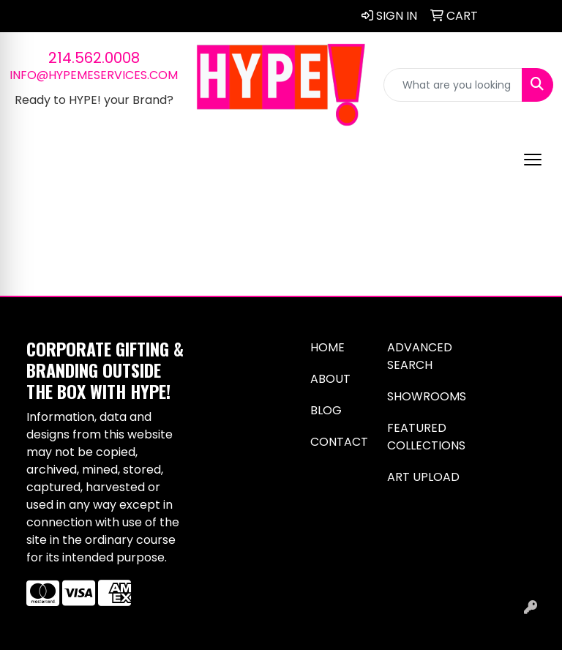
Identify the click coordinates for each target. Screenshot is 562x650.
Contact (339, 441)
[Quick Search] (452, 85)
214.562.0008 (94, 58)
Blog (326, 410)
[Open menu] (532, 159)
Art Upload (423, 476)
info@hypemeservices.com (94, 75)
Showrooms (426, 396)
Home (327, 347)
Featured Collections (426, 436)
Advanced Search (419, 356)
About (330, 378)
